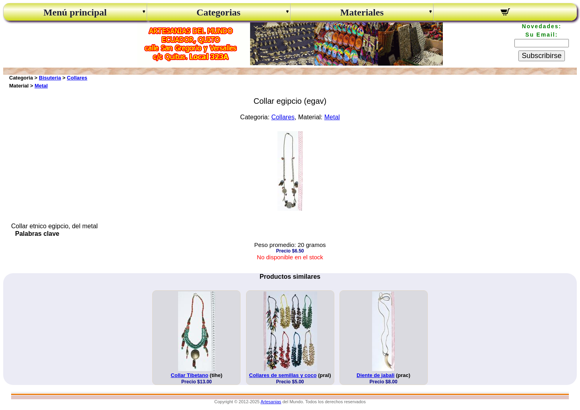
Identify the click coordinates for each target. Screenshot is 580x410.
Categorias (218, 12)
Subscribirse (541, 56)
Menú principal (75, 12)
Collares (77, 78)
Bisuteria (50, 78)
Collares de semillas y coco (283, 375)
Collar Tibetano (189, 375)
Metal (41, 86)
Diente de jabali (375, 375)
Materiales (362, 12)
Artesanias (270, 401)
